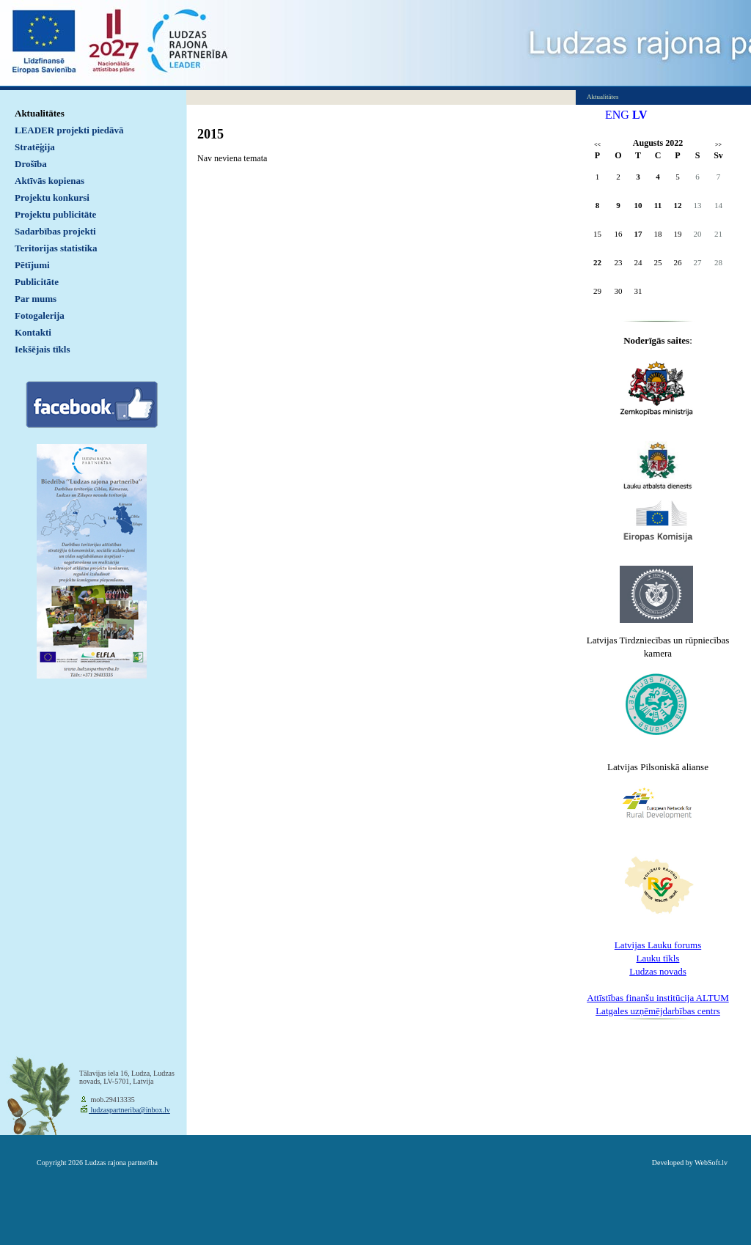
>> (718, 144)
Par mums (35, 298)
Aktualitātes (40, 113)
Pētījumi (32, 264)
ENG (617, 114)
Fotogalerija (40, 315)
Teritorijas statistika (56, 248)
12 (678, 205)
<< (597, 144)
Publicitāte (37, 281)
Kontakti (33, 332)
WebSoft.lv (711, 1163)
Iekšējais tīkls (42, 349)
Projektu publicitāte (55, 214)
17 (638, 233)
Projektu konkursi (52, 197)
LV (640, 114)
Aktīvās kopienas (49, 180)
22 (597, 262)
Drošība (31, 163)
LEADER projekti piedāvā (69, 130)
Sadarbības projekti (55, 231)
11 (658, 205)
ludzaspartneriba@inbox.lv (129, 1110)
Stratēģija (35, 146)
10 (638, 205)
